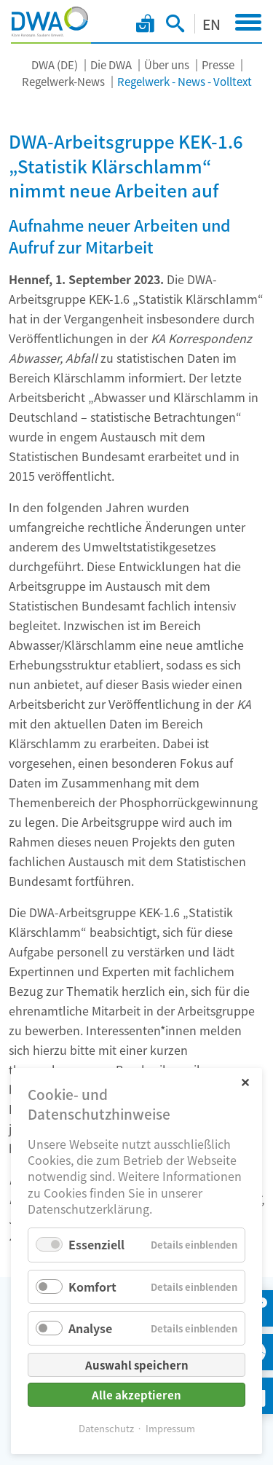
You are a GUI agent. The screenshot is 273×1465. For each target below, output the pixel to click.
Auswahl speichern (137, 1364)
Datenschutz (106, 1428)
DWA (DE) (54, 64)
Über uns (166, 64)
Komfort (92, 1286)
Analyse (90, 1328)
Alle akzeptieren (136, 1394)
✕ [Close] (245, 1081)
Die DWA (111, 64)
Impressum (170, 1428)
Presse (218, 64)
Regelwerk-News (63, 81)
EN (211, 24)
